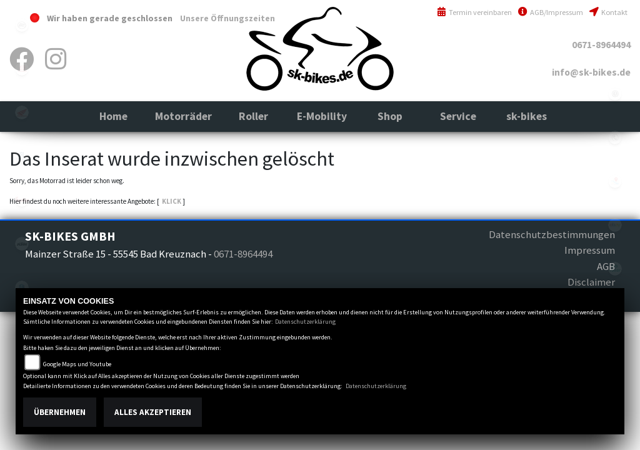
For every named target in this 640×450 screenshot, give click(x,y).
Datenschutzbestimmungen (552, 234)
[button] (183, 116)
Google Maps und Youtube (77, 364)
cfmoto (22, 25)
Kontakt (608, 12)
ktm (22, 243)
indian (22, 200)
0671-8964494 (601, 45)
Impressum (589, 250)
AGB (606, 266)
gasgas (22, 69)
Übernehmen (60, 412)
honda (22, 112)
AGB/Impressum (550, 12)
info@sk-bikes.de (591, 72)
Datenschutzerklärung (305, 322)
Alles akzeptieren (152, 412)
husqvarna (22, 156)
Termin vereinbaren (474, 12)
